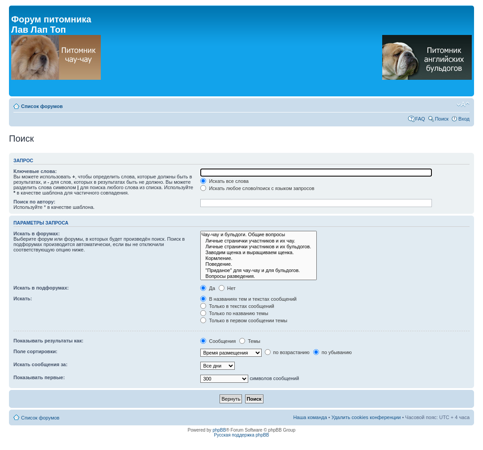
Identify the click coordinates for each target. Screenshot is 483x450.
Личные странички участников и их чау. (258, 241)
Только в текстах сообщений (237, 306)
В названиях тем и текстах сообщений (248, 299)
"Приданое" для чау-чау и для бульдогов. (258, 270)
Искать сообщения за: (40, 364)
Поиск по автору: (34, 201)
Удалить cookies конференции (366, 417)
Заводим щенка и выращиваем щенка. (258, 252)
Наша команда (310, 417)
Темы (249, 341)
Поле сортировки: (35, 351)
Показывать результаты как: (48, 340)
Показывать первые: (39, 377)
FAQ (420, 118)
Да (207, 288)
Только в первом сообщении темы (243, 320)
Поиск (441, 118)
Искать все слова (224, 181)
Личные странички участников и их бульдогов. (258, 247)
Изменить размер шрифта (463, 104)
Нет (227, 288)
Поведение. (258, 264)
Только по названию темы (234, 313)
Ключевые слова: (35, 171)
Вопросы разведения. (258, 276)
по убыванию (332, 352)
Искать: (22, 298)
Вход (464, 118)
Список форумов (42, 106)
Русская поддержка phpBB (241, 435)
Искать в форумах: (36, 233)
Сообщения (218, 341)
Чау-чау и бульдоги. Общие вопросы (258, 235)
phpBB (219, 430)
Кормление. (258, 258)
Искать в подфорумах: (41, 287)
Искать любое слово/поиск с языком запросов (257, 188)
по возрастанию (287, 352)
